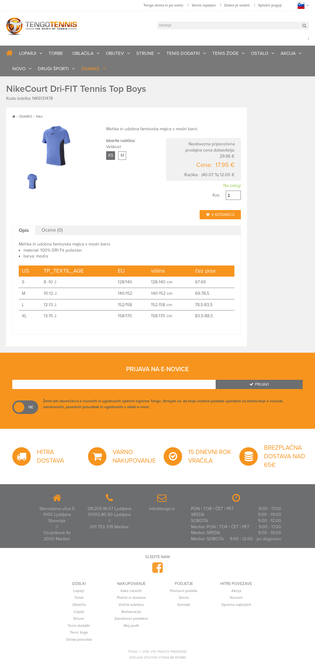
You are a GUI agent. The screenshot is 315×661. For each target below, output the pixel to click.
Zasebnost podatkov (131, 618)
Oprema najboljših (236, 604)
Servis (184, 597)
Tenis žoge (79, 632)
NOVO (19, 68)
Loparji (78, 591)
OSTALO (259, 53)
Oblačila (79, 604)
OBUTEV (115, 53)
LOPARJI (27, 53)
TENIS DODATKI (183, 53)
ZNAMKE (90, 68)
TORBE (56, 53)
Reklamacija (131, 612)
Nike (39, 117)
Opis (24, 230)
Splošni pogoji (270, 5)
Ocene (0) (52, 230)
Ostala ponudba (79, 639)
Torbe (79, 597)
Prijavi (259, 384)
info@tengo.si (162, 508)
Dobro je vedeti (237, 5)
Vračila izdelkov (131, 604)
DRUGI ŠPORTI (53, 68)
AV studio (178, 657)
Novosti (236, 597)
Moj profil (131, 625)
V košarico (220, 214)
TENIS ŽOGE (225, 53)
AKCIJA (288, 53)
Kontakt (183, 604)
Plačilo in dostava (131, 597)
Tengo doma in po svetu (163, 5)
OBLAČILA (83, 53)
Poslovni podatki (183, 591)
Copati (79, 612)
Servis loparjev (204, 5)
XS (110, 155)
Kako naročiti (131, 591)
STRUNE (145, 53)
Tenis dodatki (79, 625)
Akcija (236, 591)
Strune (78, 618)
